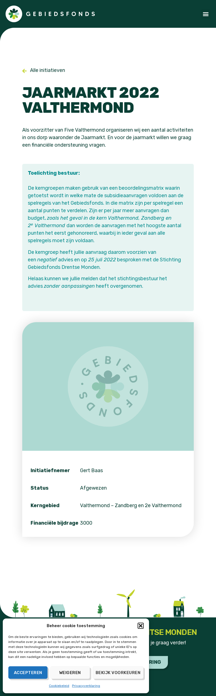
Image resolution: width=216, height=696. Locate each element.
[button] (140, 626)
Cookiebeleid (59, 686)
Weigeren (70, 672)
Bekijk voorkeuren (118, 672)
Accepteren (28, 672)
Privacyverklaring (86, 686)
